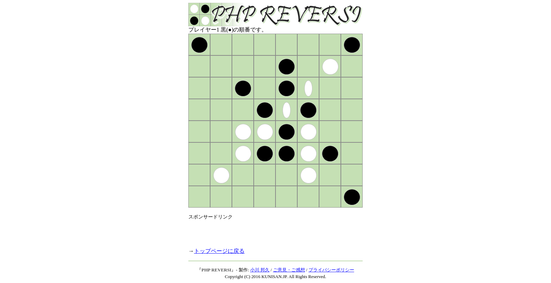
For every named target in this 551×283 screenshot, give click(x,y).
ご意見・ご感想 (289, 270)
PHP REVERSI (216, 270)
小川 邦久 (260, 270)
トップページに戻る (219, 251)
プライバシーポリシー (331, 270)
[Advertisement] (270, 230)
